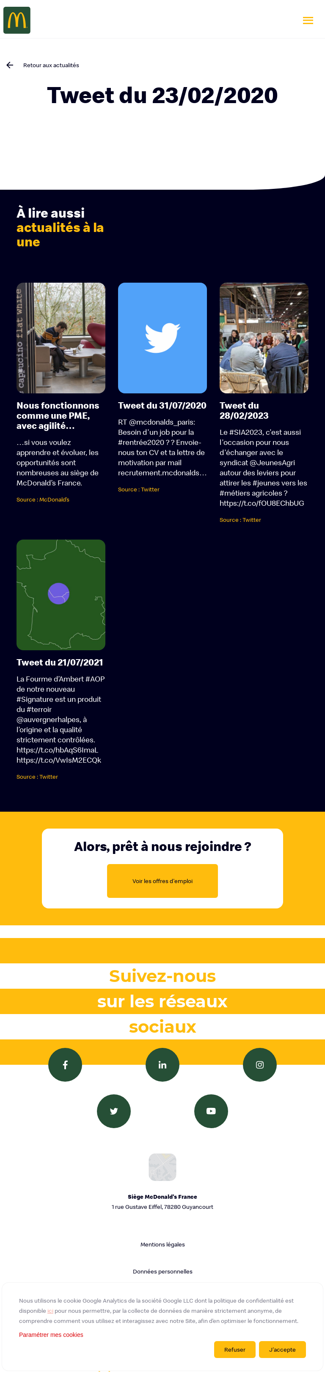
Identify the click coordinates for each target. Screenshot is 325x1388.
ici (50, 1310)
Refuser (234, 1349)
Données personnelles (163, 1271)
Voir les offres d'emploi (162, 881)
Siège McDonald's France (162, 1202)
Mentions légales (162, 1244)
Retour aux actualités (51, 65)
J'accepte (282, 1349)
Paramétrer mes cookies (51, 1334)
